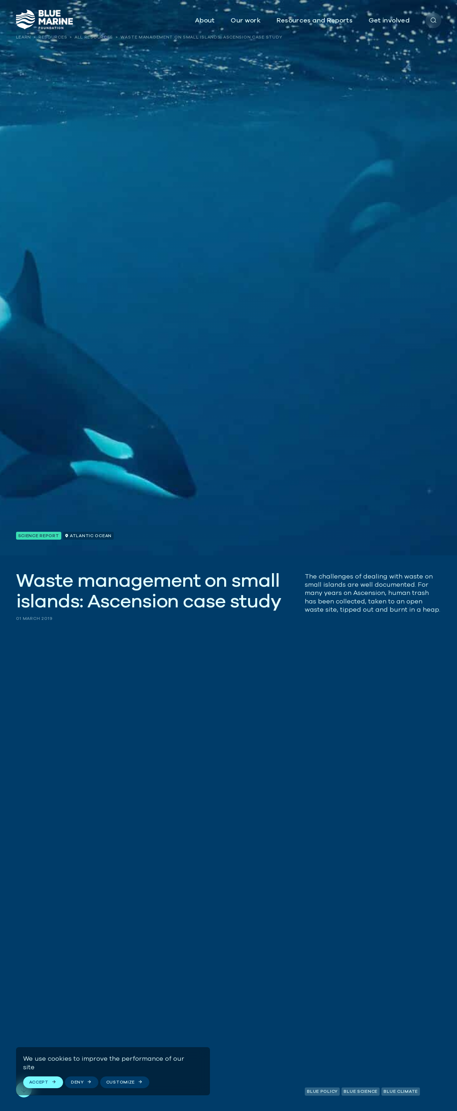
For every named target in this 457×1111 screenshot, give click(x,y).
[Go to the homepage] (44, 19)
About (205, 20)
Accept (38, 1082)
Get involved (389, 20)
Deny (77, 1082)
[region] (113, 1071)
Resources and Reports (315, 20)
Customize (120, 1082)
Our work (246, 20)
